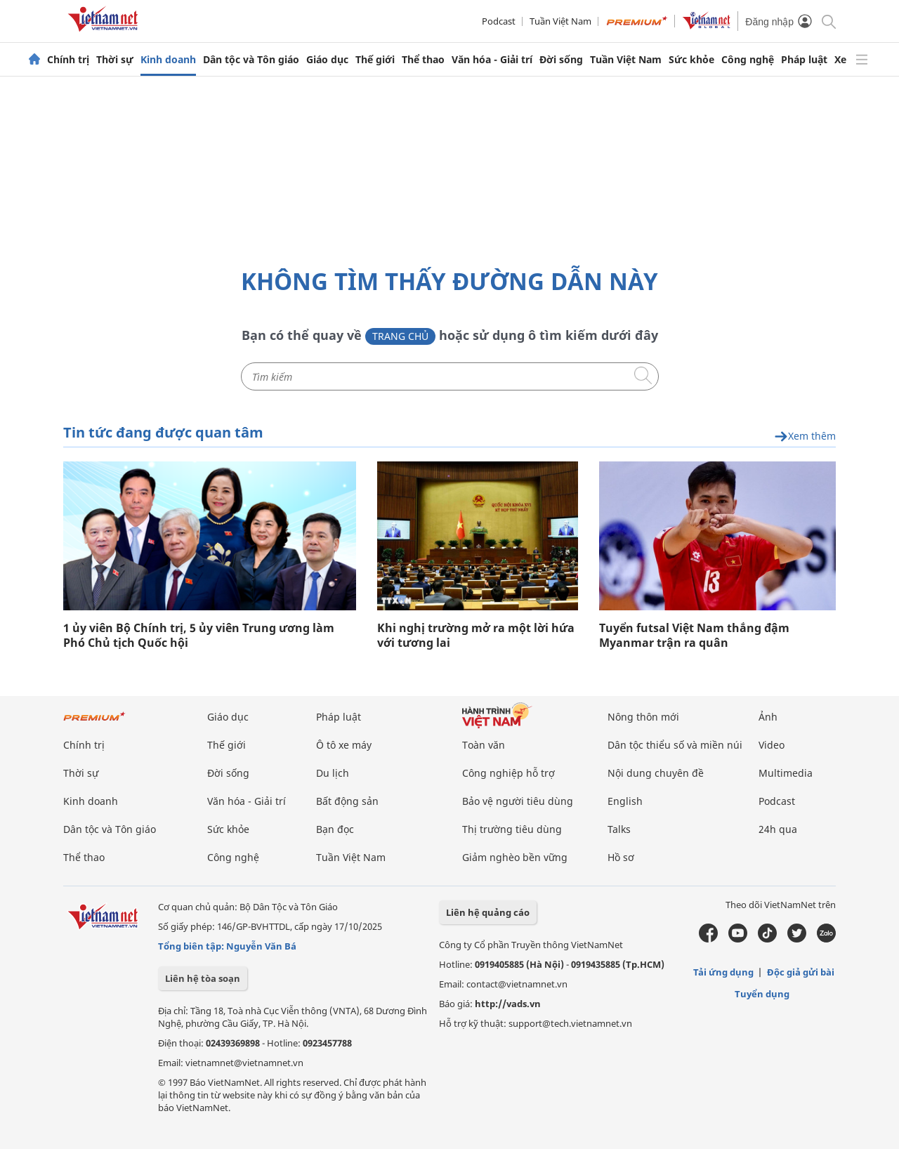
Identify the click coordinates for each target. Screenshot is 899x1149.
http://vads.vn (508, 1003)
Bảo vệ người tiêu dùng (517, 801)
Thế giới (375, 60)
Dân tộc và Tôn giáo (251, 60)
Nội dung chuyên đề (656, 773)
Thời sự (114, 60)
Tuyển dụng (762, 993)
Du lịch (332, 773)
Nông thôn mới (643, 716)
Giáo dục (327, 60)
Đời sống (561, 60)
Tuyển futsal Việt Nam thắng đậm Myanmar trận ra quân (694, 635)
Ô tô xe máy (344, 744)
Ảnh (768, 716)
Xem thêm (805, 436)
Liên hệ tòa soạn (202, 978)
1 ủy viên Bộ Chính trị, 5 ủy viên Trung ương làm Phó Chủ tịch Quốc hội (198, 635)
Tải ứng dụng (723, 972)
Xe (840, 60)
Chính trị (68, 60)
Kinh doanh (168, 60)
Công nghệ (747, 60)
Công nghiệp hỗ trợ (508, 773)
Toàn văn (483, 744)
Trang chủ (400, 336)
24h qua (778, 829)
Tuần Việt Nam (560, 21)
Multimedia (786, 773)
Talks (619, 829)
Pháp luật (804, 60)
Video (772, 744)
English (625, 801)
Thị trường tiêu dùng (512, 829)
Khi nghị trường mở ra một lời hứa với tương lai (476, 635)
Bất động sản (347, 801)
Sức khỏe (691, 60)
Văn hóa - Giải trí (492, 60)
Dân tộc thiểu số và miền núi (675, 744)
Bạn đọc (335, 829)
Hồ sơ (621, 857)
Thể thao (423, 60)
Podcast (499, 21)
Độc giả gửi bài (800, 972)
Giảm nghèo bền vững (514, 857)
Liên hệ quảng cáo (488, 912)
